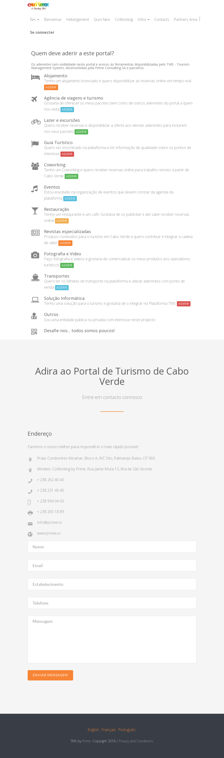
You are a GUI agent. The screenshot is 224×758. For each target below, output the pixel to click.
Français (108, 729)
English (93, 729)
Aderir (51, 87)
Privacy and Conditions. (136, 741)
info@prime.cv (49, 522)
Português (126, 729)
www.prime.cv (49, 533)
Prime (86, 741)
